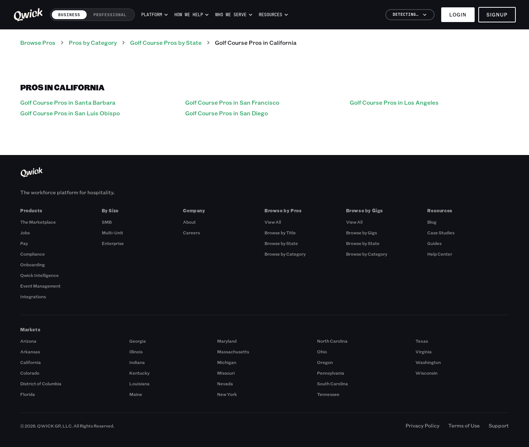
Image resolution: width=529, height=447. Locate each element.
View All (272, 222)
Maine (135, 394)
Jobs (25, 232)
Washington (428, 362)
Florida (27, 394)
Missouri (226, 373)
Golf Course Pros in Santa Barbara (67, 102)
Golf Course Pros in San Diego (226, 113)
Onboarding (32, 264)
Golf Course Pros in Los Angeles (394, 102)
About (189, 222)
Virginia (423, 351)
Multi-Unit (112, 232)
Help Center (439, 254)
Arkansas (30, 351)
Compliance (32, 254)
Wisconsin (426, 373)
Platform (154, 14)
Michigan (226, 362)
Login (458, 14)
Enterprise (113, 243)
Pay (24, 243)
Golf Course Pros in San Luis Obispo (70, 113)
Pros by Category (93, 42)
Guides (434, 243)
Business (69, 14)
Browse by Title (280, 232)
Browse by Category (285, 254)
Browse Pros (37, 42)
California (30, 362)
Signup (497, 14)
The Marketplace (38, 222)
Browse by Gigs (361, 232)
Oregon (325, 362)
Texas (421, 341)
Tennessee (328, 394)
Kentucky (139, 373)
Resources (273, 14)
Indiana (137, 362)
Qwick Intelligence (39, 275)
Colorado (29, 373)
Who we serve (233, 14)
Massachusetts (233, 351)
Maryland (227, 341)
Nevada (225, 383)
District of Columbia (40, 383)
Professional (109, 14)
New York (227, 394)
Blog (431, 222)
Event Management (40, 286)
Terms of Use (464, 425)
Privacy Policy (422, 425)
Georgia (137, 341)
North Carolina (332, 341)
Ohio (322, 351)
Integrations (33, 296)
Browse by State (281, 243)
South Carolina (332, 383)
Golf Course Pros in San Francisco (232, 102)
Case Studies (440, 232)
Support (499, 425)
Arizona (28, 341)
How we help (191, 14)
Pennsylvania (330, 373)
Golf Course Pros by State (166, 42)
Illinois (136, 351)
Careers (191, 232)
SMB (107, 222)
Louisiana (139, 383)
